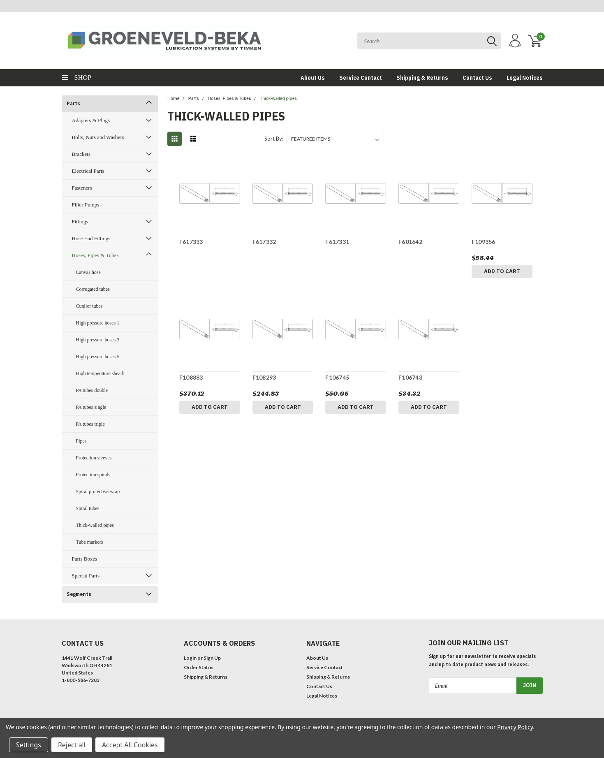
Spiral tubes (88, 508)
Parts (73, 103)
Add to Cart (502, 271)
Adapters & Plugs (91, 120)
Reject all (72, 744)
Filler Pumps (86, 205)
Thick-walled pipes (95, 525)
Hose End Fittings (91, 238)
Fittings (80, 221)
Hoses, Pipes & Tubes (95, 255)
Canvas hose (88, 272)
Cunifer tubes (89, 306)
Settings (28, 744)
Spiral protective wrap (98, 491)
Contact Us (477, 77)
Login (190, 658)
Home (173, 98)
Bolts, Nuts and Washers (98, 137)
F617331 (337, 241)
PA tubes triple (90, 424)
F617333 (191, 241)
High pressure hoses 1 (98, 323)
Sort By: (273, 138)
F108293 (264, 377)
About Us (313, 77)
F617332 (264, 241)
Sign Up (212, 658)
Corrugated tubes (93, 289)
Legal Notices (525, 77)
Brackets (81, 154)
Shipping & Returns (422, 77)
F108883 (191, 377)
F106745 (337, 377)
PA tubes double (92, 390)
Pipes (81, 441)
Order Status (198, 667)
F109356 (483, 241)
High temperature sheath (100, 373)
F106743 (410, 377)
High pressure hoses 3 (98, 340)
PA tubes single (91, 407)
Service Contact (360, 77)
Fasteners (82, 188)
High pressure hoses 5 (98, 356)
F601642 (410, 241)
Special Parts (86, 576)
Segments (79, 594)
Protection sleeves (94, 458)
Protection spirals (93, 475)
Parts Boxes (84, 559)
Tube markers (89, 542)
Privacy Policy (515, 727)
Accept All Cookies (130, 744)
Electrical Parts (88, 171)
